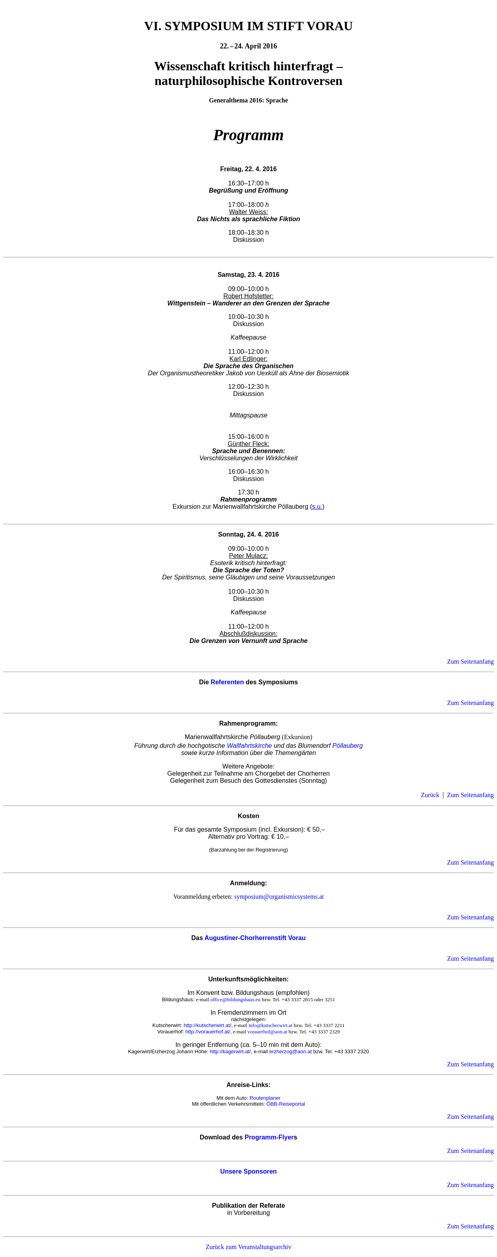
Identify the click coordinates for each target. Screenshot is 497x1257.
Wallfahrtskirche (249, 745)
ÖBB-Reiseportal (286, 1104)
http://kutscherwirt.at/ (207, 1025)
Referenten (227, 682)
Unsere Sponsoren (248, 1171)
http (214, 1051)
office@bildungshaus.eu (235, 999)
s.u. (317, 506)
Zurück (430, 795)
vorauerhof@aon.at (267, 1032)
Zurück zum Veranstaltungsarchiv (249, 1246)
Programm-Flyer (269, 1137)
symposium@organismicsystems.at (279, 896)
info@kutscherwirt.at (270, 1025)
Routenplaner (264, 1098)
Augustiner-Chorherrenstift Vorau (255, 938)
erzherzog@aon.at (290, 1051)
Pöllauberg (348, 745)
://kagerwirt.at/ (235, 1051)
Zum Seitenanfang (470, 661)
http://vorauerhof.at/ (208, 1032)
